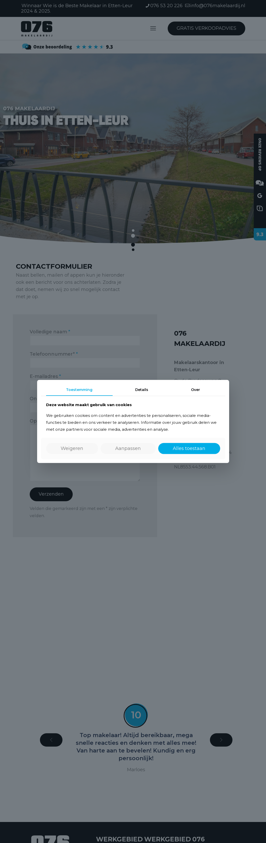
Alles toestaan (189, 448)
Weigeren (72, 448)
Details (141, 389)
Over (195, 389)
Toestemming (79, 389)
